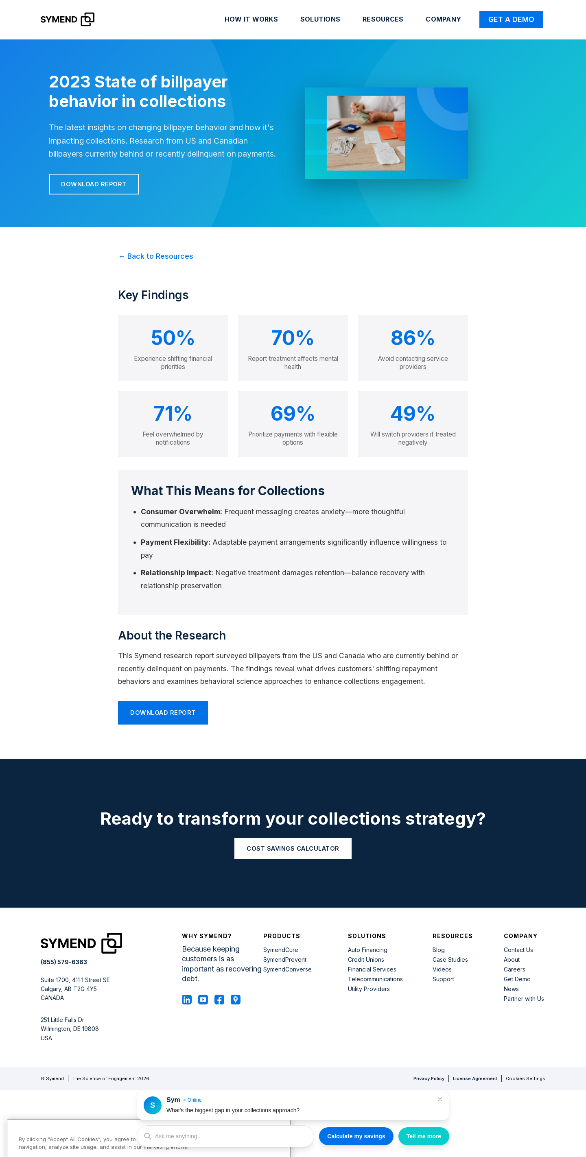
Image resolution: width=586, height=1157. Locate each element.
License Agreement (475, 1078)
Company (443, 19)
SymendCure (280, 950)
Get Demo (517, 979)
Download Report (94, 184)
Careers (514, 969)
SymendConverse (287, 969)
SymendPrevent (284, 959)
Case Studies (450, 959)
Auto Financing (367, 950)
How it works (251, 19)
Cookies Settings (525, 1078)
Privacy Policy (428, 1078)
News (511, 989)
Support (443, 979)
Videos (442, 969)
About (512, 959)
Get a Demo (511, 19)
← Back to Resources (155, 256)
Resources (383, 19)
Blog (439, 950)
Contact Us (518, 950)
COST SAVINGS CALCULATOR (293, 848)
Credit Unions (366, 959)
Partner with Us (524, 998)
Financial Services (372, 969)
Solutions (320, 19)
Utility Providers (369, 989)
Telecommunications (375, 979)
